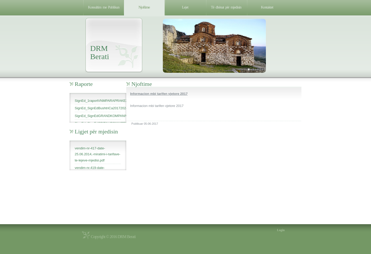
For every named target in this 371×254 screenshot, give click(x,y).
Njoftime (144, 7)
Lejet (185, 7)
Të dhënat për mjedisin (226, 7)
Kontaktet (267, 7)
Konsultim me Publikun (104, 7)
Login (281, 230)
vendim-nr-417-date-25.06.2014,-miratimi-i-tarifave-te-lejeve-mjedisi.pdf (97, 154)
